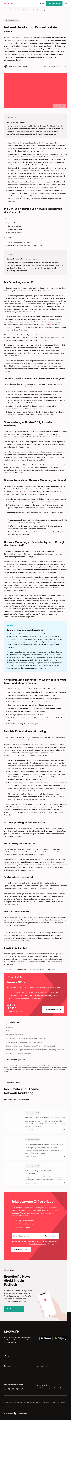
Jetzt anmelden (13, 1309)
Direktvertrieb (23, 268)
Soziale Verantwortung (44, 1397)
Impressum (16, 1450)
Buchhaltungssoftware (11, 1367)
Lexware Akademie (43, 1367)
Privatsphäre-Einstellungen (32, 1446)
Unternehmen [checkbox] (42, 1386)
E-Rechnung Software (11, 1360)
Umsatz (48, 325)
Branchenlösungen (9, 1377)
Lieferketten (61, 1446)
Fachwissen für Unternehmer (46, 1360)
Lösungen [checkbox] (7, 1356)
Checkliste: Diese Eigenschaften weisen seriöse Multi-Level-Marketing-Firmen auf (35, 1050)
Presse (39, 1394)
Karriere (39, 1401)
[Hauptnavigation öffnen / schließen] (66, 3)
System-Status (8, 1394)
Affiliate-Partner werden (11, 1404)
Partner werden (9, 1401)
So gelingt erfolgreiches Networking (19, 1053)
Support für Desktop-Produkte (13, 1408)
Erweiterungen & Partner (11, 1381)
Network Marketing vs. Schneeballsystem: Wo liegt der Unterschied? (30, 1046)
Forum (6, 1411)
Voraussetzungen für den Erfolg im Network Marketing (25, 1038)
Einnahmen (44, 340)
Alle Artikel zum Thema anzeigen (16, 1099)
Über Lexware (41, 1390)
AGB (53, 1244)
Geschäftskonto (9, 1374)
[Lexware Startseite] (8, 3)
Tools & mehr (41, 1363)
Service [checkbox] (7, 1386)
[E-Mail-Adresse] (35, 1236)
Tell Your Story (41, 1370)
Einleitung (9, 1027)
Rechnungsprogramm (10, 1363)
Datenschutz (47, 1446)
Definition (9, 1031)
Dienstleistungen (23, 131)
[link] (11, 1331)
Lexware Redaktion (19, 66)
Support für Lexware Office (12, 1390)
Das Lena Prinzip (42, 1374)
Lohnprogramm (8, 1370)
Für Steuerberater (9, 1397)
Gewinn (23, 491)
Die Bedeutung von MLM (15, 1035)
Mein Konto (7, 1414)
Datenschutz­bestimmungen (37, 1244)
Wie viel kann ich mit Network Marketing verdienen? (24, 1042)
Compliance (7, 1450)
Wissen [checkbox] (39, 1356)
